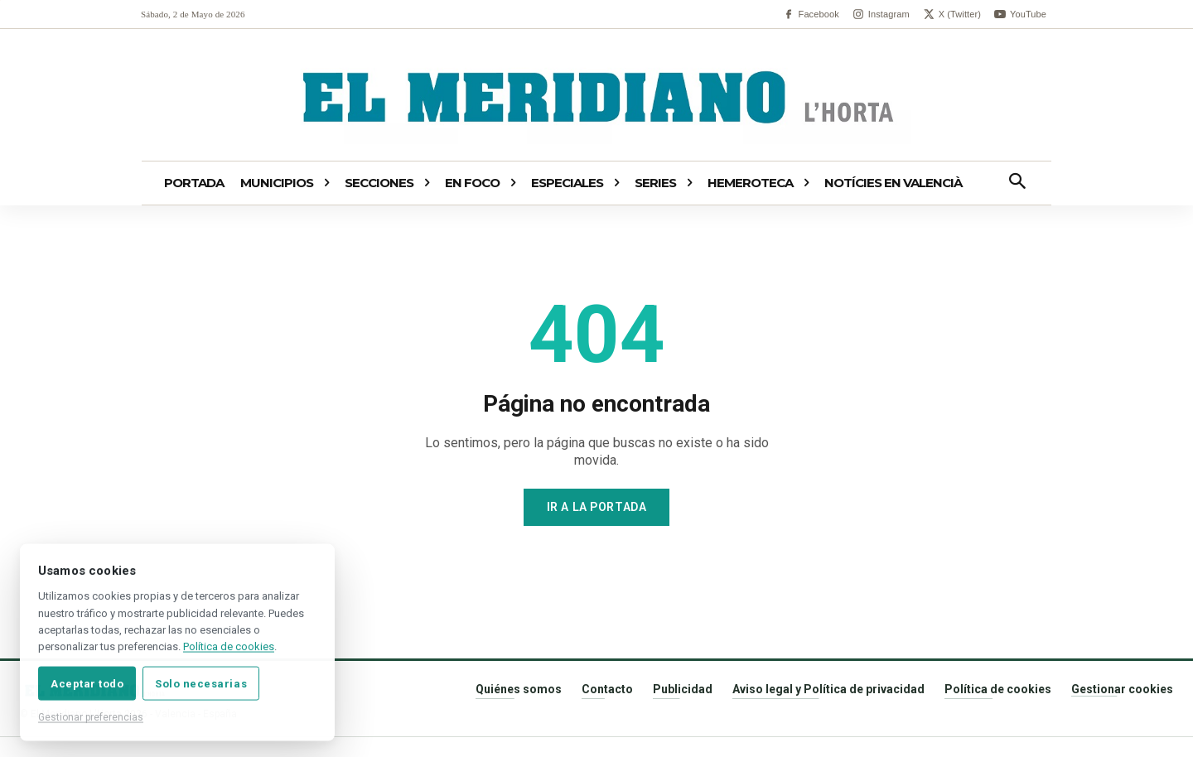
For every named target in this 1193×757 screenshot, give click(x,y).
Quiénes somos (519, 689)
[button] (1017, 183)
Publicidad (682, 689)
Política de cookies (997, 689)
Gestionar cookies (1122, 689)
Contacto (607, 689)
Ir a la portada (596, 507)
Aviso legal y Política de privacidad (828, 689)
